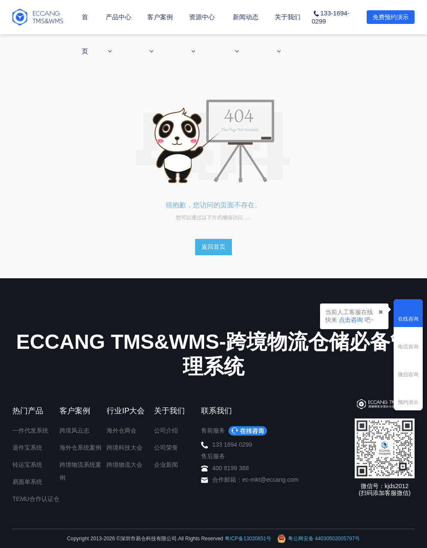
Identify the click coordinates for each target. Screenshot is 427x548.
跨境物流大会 (124, 464)
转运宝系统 (27, 464)
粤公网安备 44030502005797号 (318, 538)
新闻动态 (245, 33)
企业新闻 (166, 464)
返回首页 (213, 246)
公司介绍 (166, 430)
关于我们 (287, 33)
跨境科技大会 (124, 447)
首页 (85, 34)
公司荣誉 (166, 447)
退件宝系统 (27, 447)
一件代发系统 (30, 430)
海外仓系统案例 (80, 447)
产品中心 (118, 33)
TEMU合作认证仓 (35, 498)
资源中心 (202, 33)
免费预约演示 (391, 17)
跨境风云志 (74, 430)
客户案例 (160, 33)
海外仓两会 (121, 430)
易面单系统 (27, 481)
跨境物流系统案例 (80, 471)
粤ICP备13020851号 (248, 539)
